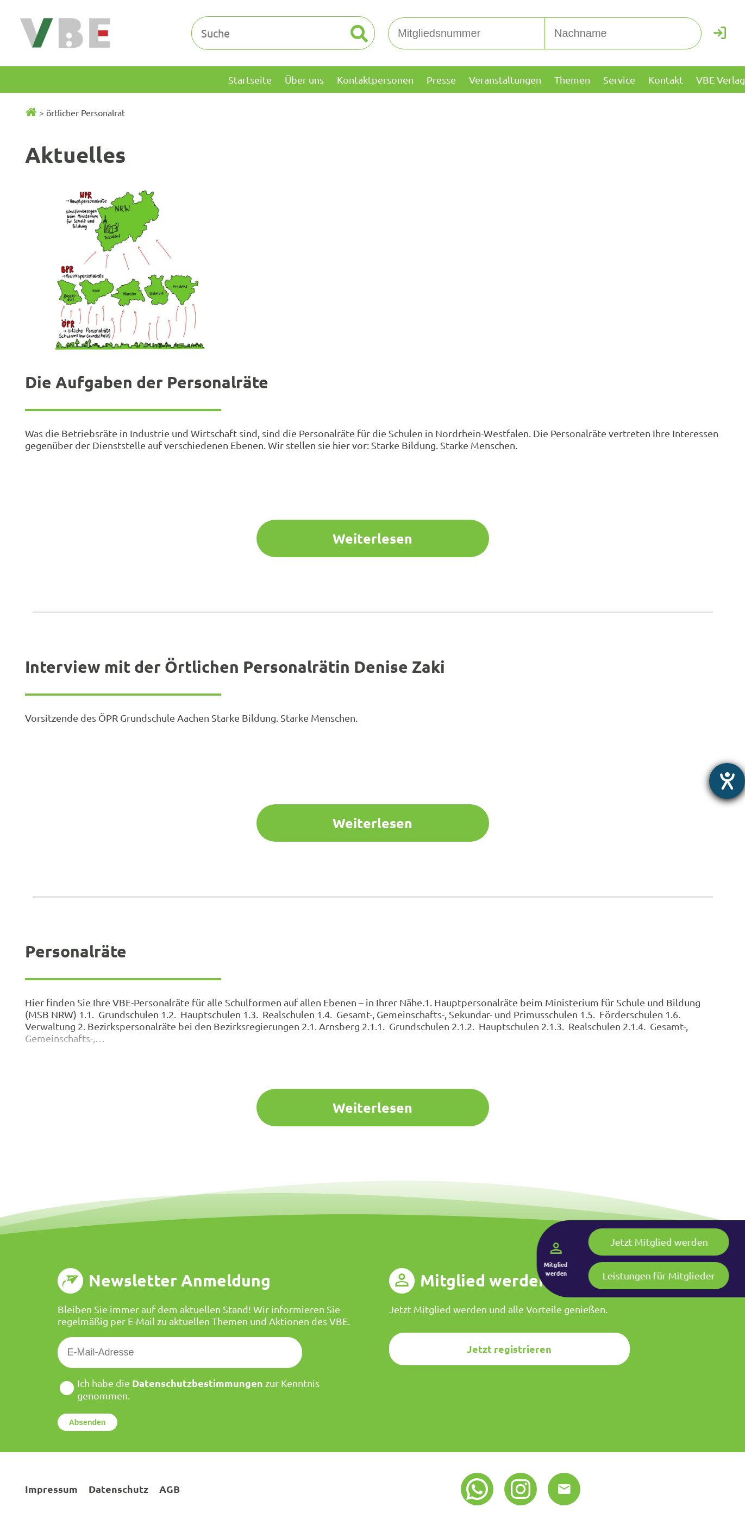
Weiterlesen (372, 538)
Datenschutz (118, 1489)
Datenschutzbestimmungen (197, 1383)
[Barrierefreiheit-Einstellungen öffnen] (727, 781)
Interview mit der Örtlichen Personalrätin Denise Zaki (235, 667)
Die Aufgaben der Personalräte (146, 382)
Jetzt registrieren (509, 1348)
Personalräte (76, 951)
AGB (169, 1489)
